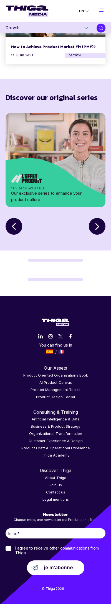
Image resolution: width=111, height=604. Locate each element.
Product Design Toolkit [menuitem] (55, 397)
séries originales (55, 160)
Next (97, 226)
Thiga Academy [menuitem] (55, 455)
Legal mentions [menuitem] (55, 499)
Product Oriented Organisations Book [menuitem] (55, 375)
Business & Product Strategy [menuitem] (55, 426)
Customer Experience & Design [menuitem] (56, 440)
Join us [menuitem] (55, 485)
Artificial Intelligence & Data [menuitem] (56, 419)
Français (61, 351)
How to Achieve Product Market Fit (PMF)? (53, 46)
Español (49, 351)
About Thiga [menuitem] (55, 477)
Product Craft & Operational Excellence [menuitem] (55, 448)
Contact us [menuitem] (55, 492)
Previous (14, 226)
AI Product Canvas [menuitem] (55, 382)
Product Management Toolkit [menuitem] (55, 389)
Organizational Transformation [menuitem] (55, 433)
